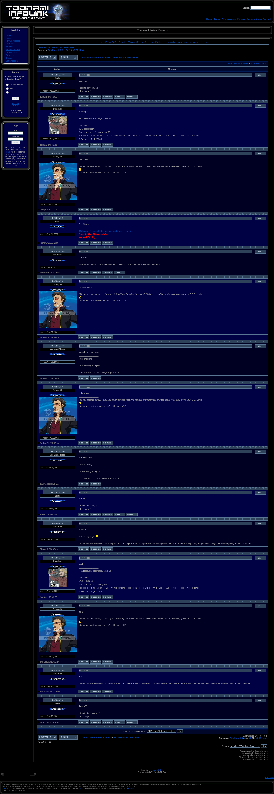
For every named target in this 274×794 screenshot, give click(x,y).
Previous (52, 50)
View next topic (258, 64)
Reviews (10, 44)
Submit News (12, 52)
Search (9, 46)
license (131, 788)
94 (67, 50)
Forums (241, 19)
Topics (217, 19)
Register (149, 42)
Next (81, 50)
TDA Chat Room (135, 42)
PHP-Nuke (8, 788)
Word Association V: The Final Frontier (57, 48)
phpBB (149, 772)
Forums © (269, 777)
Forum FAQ (111, 42)
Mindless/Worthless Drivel (126, 57)
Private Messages (14, 41)
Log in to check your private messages (182, 42)
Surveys (10, 55)
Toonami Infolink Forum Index (95, 57)
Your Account (229, 19)
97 (77, 50)
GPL (81, 788)
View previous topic (238, 64)
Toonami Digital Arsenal (259, 19)
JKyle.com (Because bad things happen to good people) (105, 231)
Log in (204, 42)
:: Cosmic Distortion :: (156, 770)
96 (73, 50)
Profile (158, 42)
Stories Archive (13, 49)
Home (209, 19)
